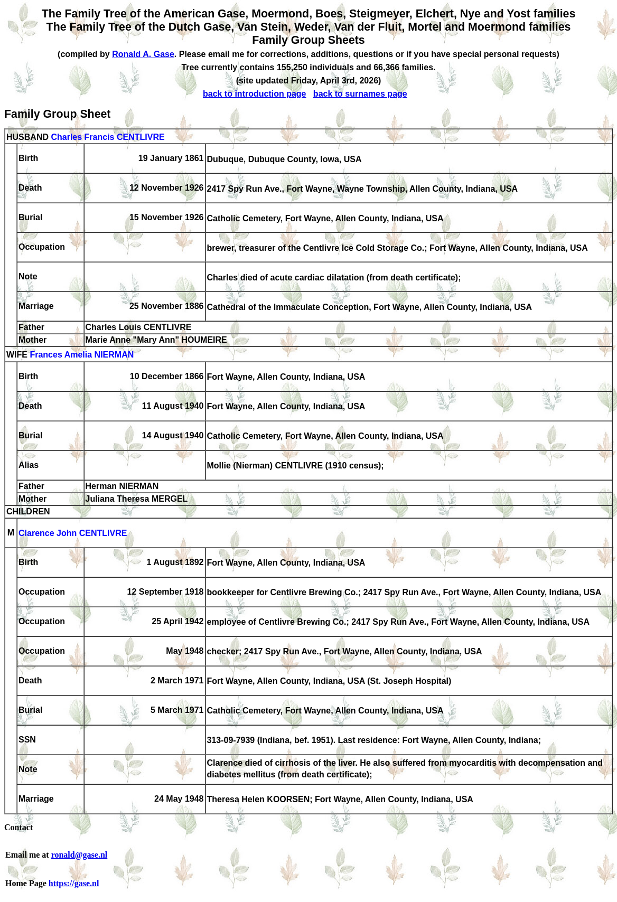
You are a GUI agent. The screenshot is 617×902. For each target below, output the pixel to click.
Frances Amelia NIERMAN (82, 355)
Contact (18, 827)
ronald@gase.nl (79, 854)
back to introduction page (254, 93)
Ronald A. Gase (143, 54)
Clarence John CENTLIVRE (72, 533)
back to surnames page (360, 93)
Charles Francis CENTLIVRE (107, 137)
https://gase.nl (74, 883)
